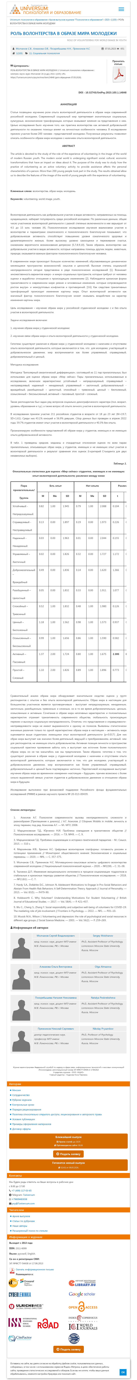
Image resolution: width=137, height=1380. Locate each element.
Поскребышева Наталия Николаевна (56, 997)
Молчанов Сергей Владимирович (56, 935)
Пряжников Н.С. (81, 48)
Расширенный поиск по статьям (29, 1230)
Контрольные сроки (23, 1104)
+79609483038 (18, 1199)
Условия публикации (23, 1119)
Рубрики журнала (22, 1099)
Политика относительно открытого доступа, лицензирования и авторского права (57, 1114)
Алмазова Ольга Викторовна (56, 966)
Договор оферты (21, 1128)
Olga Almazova (103, 966)
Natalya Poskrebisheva (103, 997)
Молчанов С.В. (24, 48)
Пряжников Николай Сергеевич (56, 1028)
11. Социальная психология (44, 53)
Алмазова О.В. (40, 48)
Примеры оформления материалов (31, 1123)
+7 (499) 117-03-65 (20, 1190)
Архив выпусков (21, 1216)
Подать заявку (68, 1154)
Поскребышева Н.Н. (60, 48)
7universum (22, 1194)
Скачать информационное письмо (35, 1269)
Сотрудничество (21, 1094)
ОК (123, 1372)
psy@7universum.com (22, 1203)
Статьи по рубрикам (23, 1220)
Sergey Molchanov (103, 935)
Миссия (16, 1090)
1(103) (19, 53)
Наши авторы (19, 1225)
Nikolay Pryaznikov (103, 1028)
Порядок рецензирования (26, 1109)
